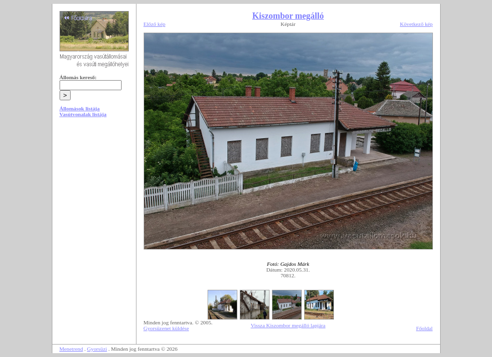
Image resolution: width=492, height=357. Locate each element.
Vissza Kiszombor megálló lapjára (288, 325)
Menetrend (71, 349)
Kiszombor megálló (288, 16)
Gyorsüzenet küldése (166, 328)
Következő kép (416, 24)
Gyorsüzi (97, 349)
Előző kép (155, 24)
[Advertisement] (94, 197)
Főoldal (424, 328)
